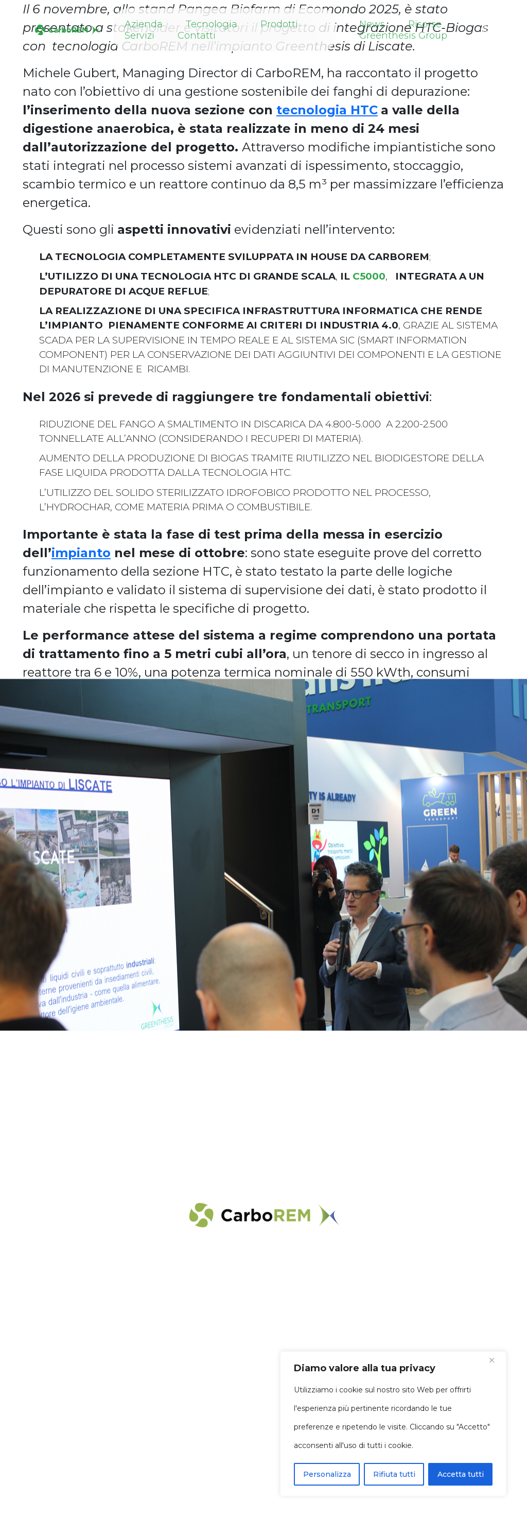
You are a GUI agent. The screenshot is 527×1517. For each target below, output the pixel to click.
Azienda (144, 24)
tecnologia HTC (327, 109)
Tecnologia (211, 24)
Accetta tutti (460, 1474)
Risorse (425, 24)
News (372, 24)
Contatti (197, 35)
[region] (393, 1423)
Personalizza (327, 1474)
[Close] (495, 1360)
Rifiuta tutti (394, 1474)
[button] (485, 30)
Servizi (139, 35)
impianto (81, 552)
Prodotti (279, 24)
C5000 (369, 276)
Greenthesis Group (403, 35)
